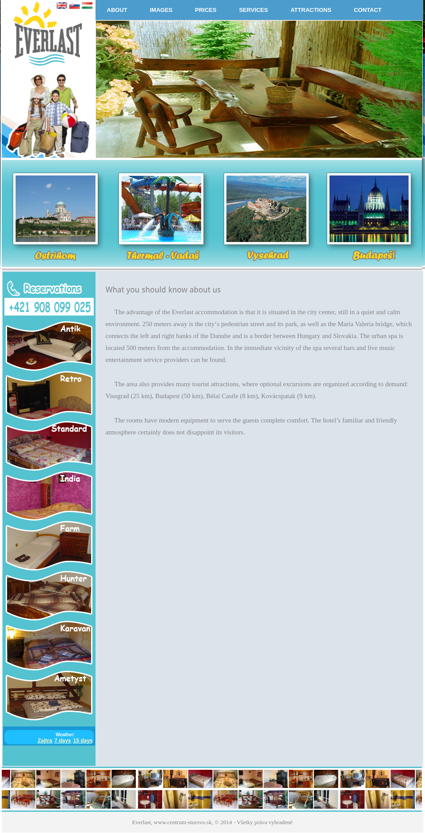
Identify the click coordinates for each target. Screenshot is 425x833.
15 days (82, 741)
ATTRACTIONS (311, 10)
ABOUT (117, 10)
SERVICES (253, 10)
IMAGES (161, 10)
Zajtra (45, 741)
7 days (62, 741)
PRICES (205, 10)
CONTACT (368, 10)
